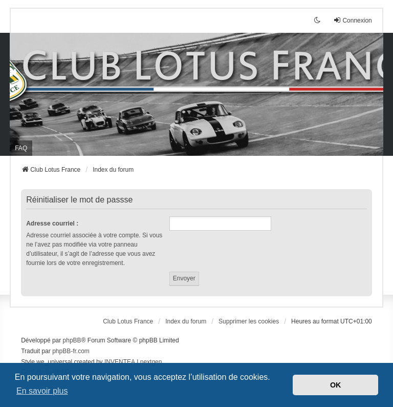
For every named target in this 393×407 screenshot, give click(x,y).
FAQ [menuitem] (21, 148)
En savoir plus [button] (42, 390)
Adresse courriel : (52, 223)
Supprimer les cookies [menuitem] (249, 321)
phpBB (72, 340)
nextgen (151, 361)
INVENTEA (119, 361)
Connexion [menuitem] (352, 20)
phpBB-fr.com (71, 351)
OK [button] (335, 385)
